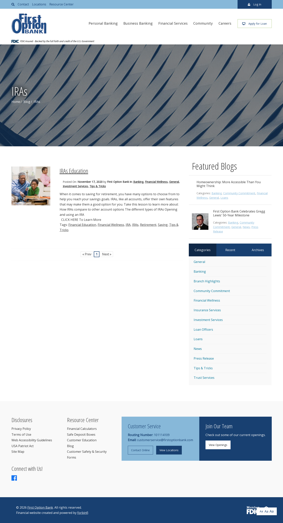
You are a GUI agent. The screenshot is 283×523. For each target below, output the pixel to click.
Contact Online (140, 450)
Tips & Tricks (98, 186)
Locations (39, 4)
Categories (203, 250)
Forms (71, 457)
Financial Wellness (156, 182)
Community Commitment (239, 193)
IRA (128, 225)
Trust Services (204, 378)
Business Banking (138, 23)
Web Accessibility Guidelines (31, 440)
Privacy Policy (21, 429)
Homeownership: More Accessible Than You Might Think (229, 184)
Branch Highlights (207, 281)
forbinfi (82, 513)
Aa (261, 511)
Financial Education (82, 225)
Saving (163, 225)
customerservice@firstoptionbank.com (165, 440)
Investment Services (75, 186)
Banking (138, 182)
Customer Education (82, 440)
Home (15, 102)
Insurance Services (207, 310)
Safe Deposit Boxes (81, 434)
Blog (27, 102)
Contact (23, 4)
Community (203, 23)
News (246, 227)
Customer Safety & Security (87, 451)
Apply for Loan (254, 23)
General (174, 182)
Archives (258, 250)
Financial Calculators (82, 429)
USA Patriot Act (22, 446)
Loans (224, 197)
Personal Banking (103, 23)
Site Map (17, 451)
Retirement (148, 225)
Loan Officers (203, 329)
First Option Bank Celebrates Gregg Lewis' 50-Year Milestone (239, 213)
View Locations (169, 450)
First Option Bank (40, 507)
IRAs (135, 225)
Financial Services (173, 23)
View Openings (218, 445)
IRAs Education (74, 171)
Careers (225, 23)
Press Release (204, 358)
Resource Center (61, 4)
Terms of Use (21, 434)
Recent (230, 250)
